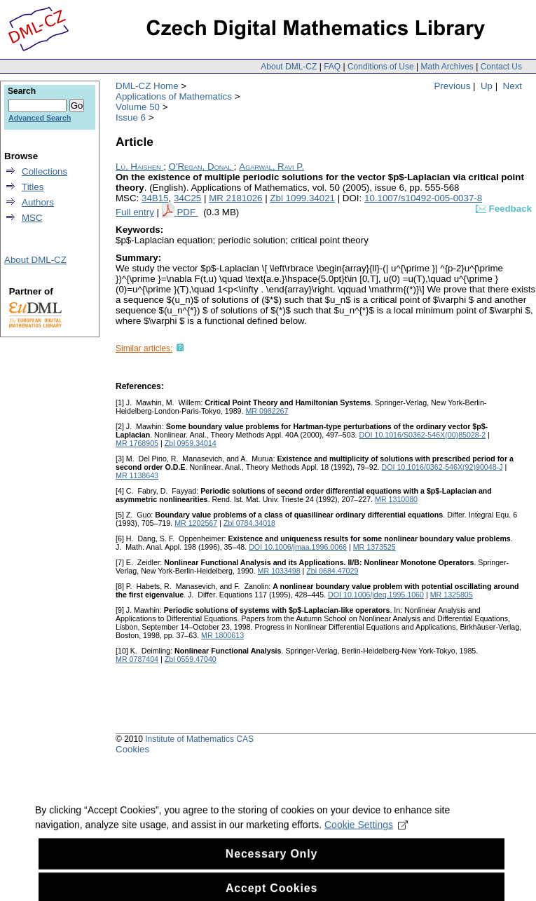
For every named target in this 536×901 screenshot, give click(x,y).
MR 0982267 (266, 411)
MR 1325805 (451, 594)
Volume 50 (138, 107)
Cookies (132, 749)
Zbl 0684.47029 (332, 571)
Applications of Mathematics (174, 96)
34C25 (187, 198)
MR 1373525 (374, 547)
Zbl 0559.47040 (191, 659)
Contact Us (501, 67)
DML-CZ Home (147, 86)
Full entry (135, 212)
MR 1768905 (137, 443)
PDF (187, 212)
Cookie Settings (366, 834)
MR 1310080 (396, 499)
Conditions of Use (381, 67)
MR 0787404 (137, 659)
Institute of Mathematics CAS (199, 739)
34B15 (155, 198)
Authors (38, 202)
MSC (32, 217)
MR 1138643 (137, 475)
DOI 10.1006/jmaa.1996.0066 (298, 547)
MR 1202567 (195, 523)
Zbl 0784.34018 (249, 523)
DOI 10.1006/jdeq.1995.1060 (376, 594)
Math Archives (446, 67)
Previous (452, 86)
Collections (44, 171)
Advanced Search (39, 118)
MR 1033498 (279, 571)
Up (487, 86)
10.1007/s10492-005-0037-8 (423, 198)
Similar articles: (144, 348)
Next (512, 86)
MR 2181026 (235, 198)
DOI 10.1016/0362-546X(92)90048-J (442, 467)
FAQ (332, 67)
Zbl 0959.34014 (191, 443)
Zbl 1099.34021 (302, 198)
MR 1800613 (222, 635)
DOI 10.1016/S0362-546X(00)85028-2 (422, 435)
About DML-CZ (289, 67)
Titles (32, 187)
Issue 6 (131, 117)
